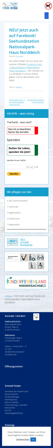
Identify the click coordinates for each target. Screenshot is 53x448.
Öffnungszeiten (14, 366)
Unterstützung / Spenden (16, 405)
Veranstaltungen (12, 396)
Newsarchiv (10, 407)
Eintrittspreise (11, 399)
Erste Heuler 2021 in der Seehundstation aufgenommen (17, 102)
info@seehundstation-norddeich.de (15, 353)
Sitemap (9, 425)
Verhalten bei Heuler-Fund (16, 391)
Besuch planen (11, 394)
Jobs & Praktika (11, 402)
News (9, 296)
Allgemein (19, 87)
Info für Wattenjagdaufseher (14, 411)
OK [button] (33, 439)
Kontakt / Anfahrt (15, 316)
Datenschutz (23, 439)
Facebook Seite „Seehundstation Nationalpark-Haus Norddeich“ (25, 67)
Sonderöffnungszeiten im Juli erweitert (35, 101)
